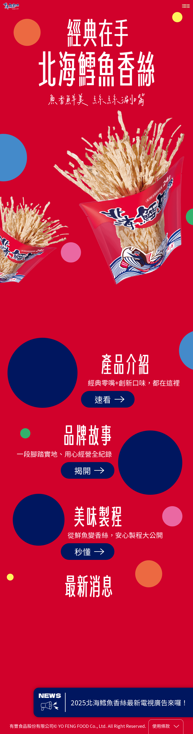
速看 (110, 399)
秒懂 (89, 551)
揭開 (89, 470)
